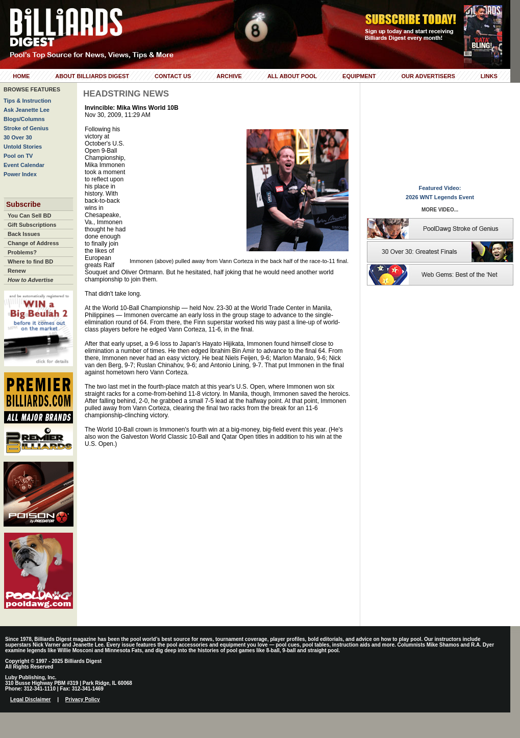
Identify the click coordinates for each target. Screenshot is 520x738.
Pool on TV (18, 156)
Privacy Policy (82, 699)
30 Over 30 (18, 137)
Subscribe (23, 204)
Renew (17, 271)
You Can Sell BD (29, 215)
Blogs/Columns (24, 119)
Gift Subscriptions (32, 225)
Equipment (359, 76)
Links (489, 76)
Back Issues (24, 234)
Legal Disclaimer (30, 699)
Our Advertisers (428, 76)
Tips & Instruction (27, 101)
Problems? (22, 252)
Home (21, 76)
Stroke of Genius (26, 128)
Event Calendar (24, 165)
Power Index (20, 174)
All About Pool (292, 76)
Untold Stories (23, 147)
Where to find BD (30, 261)
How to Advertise (30, 280)
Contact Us (173, 76)
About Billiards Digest (92, 76)
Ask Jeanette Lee (26, 110)
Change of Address (33, 243)
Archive (229, 76)
